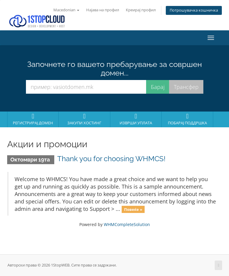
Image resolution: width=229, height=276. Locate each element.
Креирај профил (141, 9)
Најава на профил (102, 9)
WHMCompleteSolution (127, 224)
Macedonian (66, 9)
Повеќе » (133, 209)
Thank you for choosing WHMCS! (111, 158)
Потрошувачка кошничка (194, 10)
